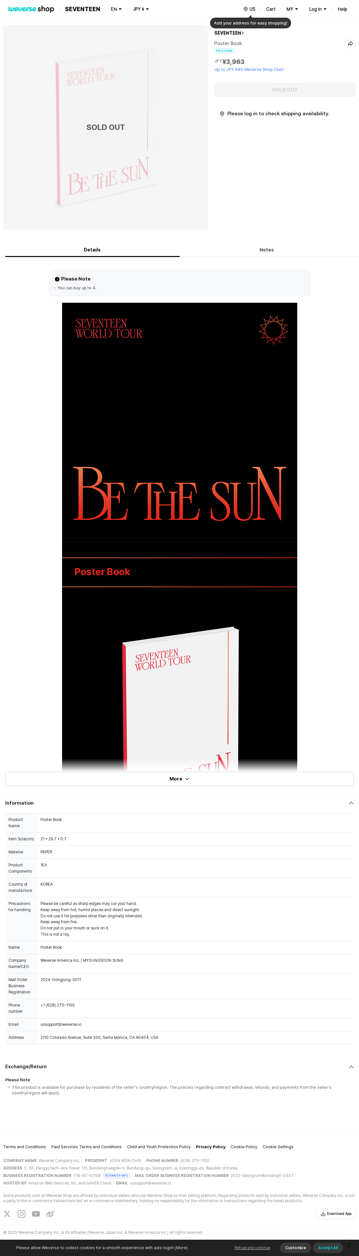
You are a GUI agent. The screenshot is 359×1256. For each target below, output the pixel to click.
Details (92, 249)
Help (342, 9)
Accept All (328, 1248)
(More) (181, 1247)
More (180, 779)
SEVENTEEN (227, 33)
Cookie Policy (244, 1146)
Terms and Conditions (24, 1146)
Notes (267, 249)
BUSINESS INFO (116, 1175)
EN (114, 9)
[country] (249, 9)
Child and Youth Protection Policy (159, 1146)
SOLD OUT (285, 90)
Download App (335, 1213)
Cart (271, 9)
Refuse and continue (252, 1248)
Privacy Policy (210, 1146)
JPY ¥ (138, 9)
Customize (295, 1248)
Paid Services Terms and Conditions (86, 1146)
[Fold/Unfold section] (179, 803)
